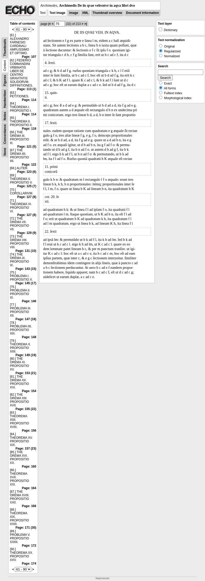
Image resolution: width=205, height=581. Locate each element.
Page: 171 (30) (25, 527)
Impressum (102, 578)
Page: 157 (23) (25, 448)
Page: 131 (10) (25, 251)
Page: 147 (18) (25, 319)
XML (85, 13)
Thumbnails (5, 47)
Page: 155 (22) (25, 409)
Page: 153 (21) (25, 373)
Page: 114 (29, 100)
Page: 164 (29, 488)
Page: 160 (29, 466)
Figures (5, 80)
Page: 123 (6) (26, 172)
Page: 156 (29, 430)
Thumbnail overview (107, 13)
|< (49, 24)
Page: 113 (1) (26, 89)
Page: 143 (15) (25, 269)
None (5, 152)
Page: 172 (29, 545)
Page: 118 (29, 128)
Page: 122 (29, 164)
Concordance (5, 134)
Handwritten (5, 99)
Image (73, 13)
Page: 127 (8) (26, 197)
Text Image (57, 13)
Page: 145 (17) (25, 283)
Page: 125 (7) (26, 186)
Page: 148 (29, 337)
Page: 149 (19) (25, 355)
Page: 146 (29, 301)
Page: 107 (29, 57)
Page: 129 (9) (26, 233)
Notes (5, 116)
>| (85, 24)
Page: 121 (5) (26, 146)
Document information (142, 13)
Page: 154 (29, 391)
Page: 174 (29, 563)
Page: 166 (29, 506)
